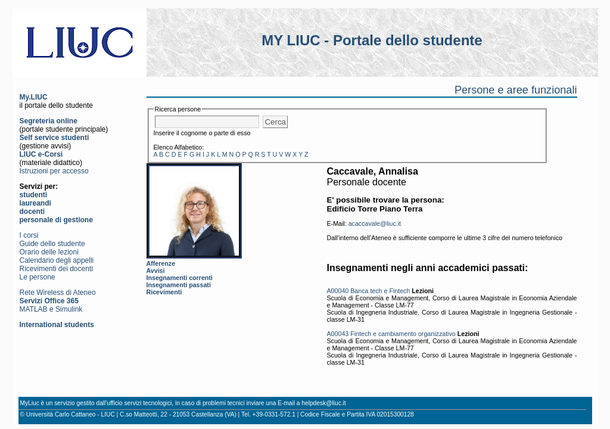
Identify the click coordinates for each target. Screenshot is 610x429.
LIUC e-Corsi (41, 154)
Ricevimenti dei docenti (56, 269)
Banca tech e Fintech (380, 290)
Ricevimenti (164, 292)
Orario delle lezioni (49, 252)
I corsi (29, 235)
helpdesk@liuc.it (323, 403)
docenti (32, 211)
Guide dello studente (52, 244)
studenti (34, 195)
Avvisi (156, 270)
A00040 (338, 290)
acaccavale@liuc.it (374, 223)
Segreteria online (48, 121)
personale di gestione (56, 220)
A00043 (338, 333)
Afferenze (161, 263)
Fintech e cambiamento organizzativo (403, 333)
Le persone (37, 277)
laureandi (35, 203)
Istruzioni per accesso (54, 171)
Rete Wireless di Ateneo (58, 292)
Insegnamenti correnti (180, 277)
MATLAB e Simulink (51, 309)
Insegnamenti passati (179, 284)
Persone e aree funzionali (516, 90)
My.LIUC (34, 97)
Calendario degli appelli (57, 260)
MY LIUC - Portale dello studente (372, 40)
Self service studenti (54, 137)
